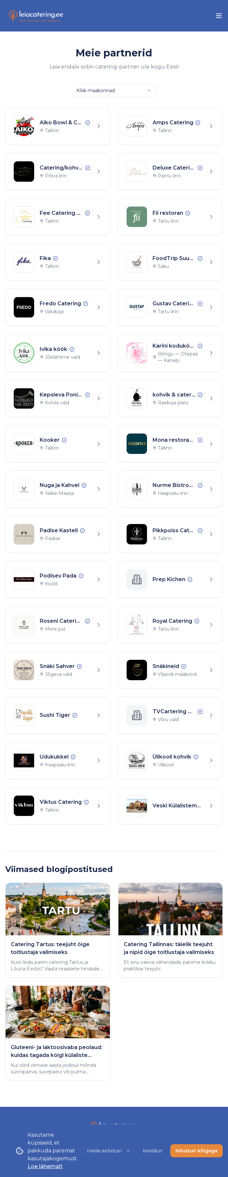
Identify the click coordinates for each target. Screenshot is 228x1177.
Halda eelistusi (109, 1151)
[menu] (219, 16)
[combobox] (114, 90)
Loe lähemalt (45, 1166)
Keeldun (152, 1151)
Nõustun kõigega (197, 1151)
